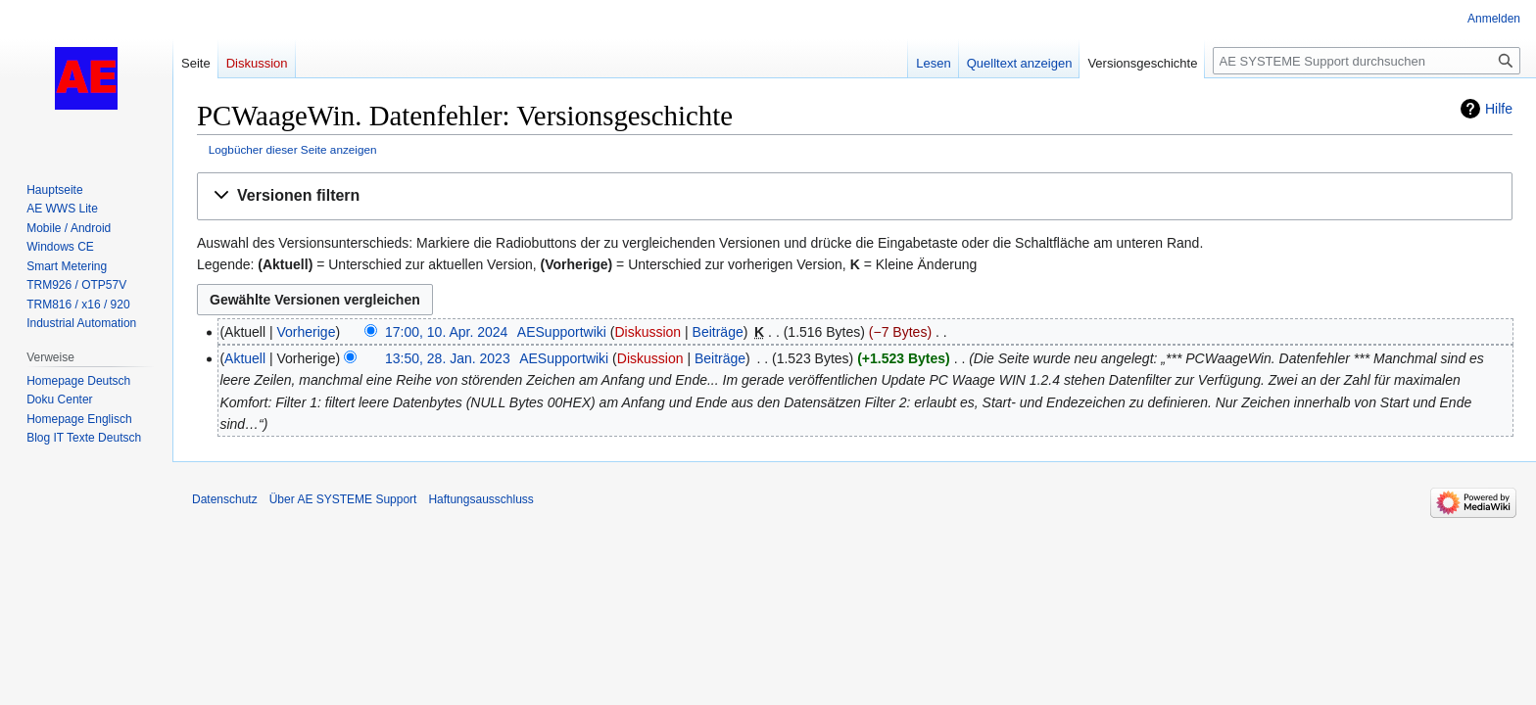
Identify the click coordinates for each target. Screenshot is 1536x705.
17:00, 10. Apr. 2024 (446, 332)
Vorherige (306, 332)
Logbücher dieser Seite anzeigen (293, 149)
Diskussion (647, 332)
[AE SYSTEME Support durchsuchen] (1366, 60)
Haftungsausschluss (480, 499)
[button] (855, 196)
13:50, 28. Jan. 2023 (447, 358)
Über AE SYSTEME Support (343, 499)
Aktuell (244, 358)
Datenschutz (225, 499)
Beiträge (718, 332)
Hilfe (1498, 109)
